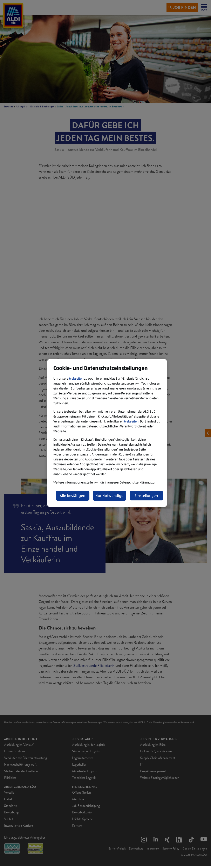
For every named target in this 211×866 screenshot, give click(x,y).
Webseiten (76, 378)
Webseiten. (131, 421)
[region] (107, 433)
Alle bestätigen (72, 495)
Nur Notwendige (109, 495)
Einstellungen (146, 495)
